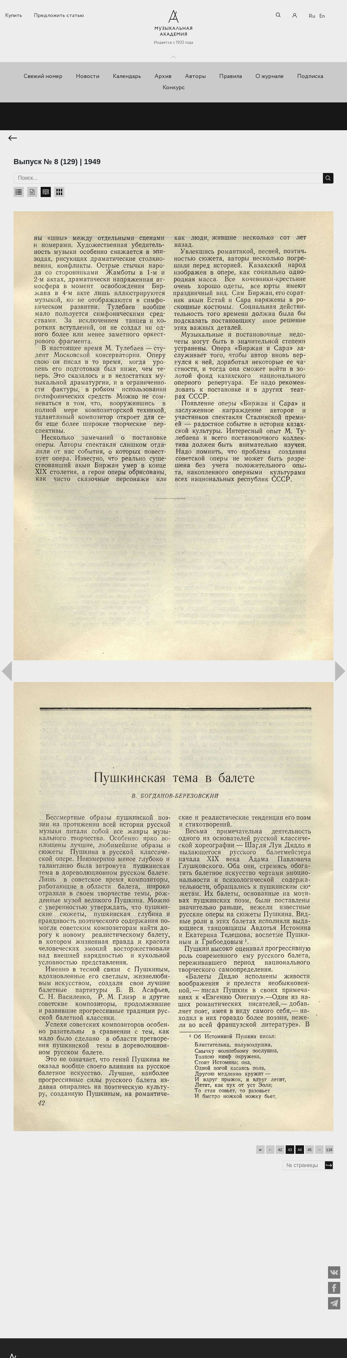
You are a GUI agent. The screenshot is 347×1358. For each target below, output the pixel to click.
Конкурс (174, 87)
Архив (163, 76)
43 (290, 1148)
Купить (13, 15)
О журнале (270, 76)
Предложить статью (59, 15)
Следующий (340, 669)
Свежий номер (43, 76)
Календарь (127, 76)
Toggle (173, 55)
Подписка (310, 76)
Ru (312, 16)
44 (300, 1148)
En (322, 16)
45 (309, 1148)
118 (329, 1148)
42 (280, 1148)
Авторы (195, 76)
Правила (230, 76)
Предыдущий (7, 669)
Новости (87, 76)
